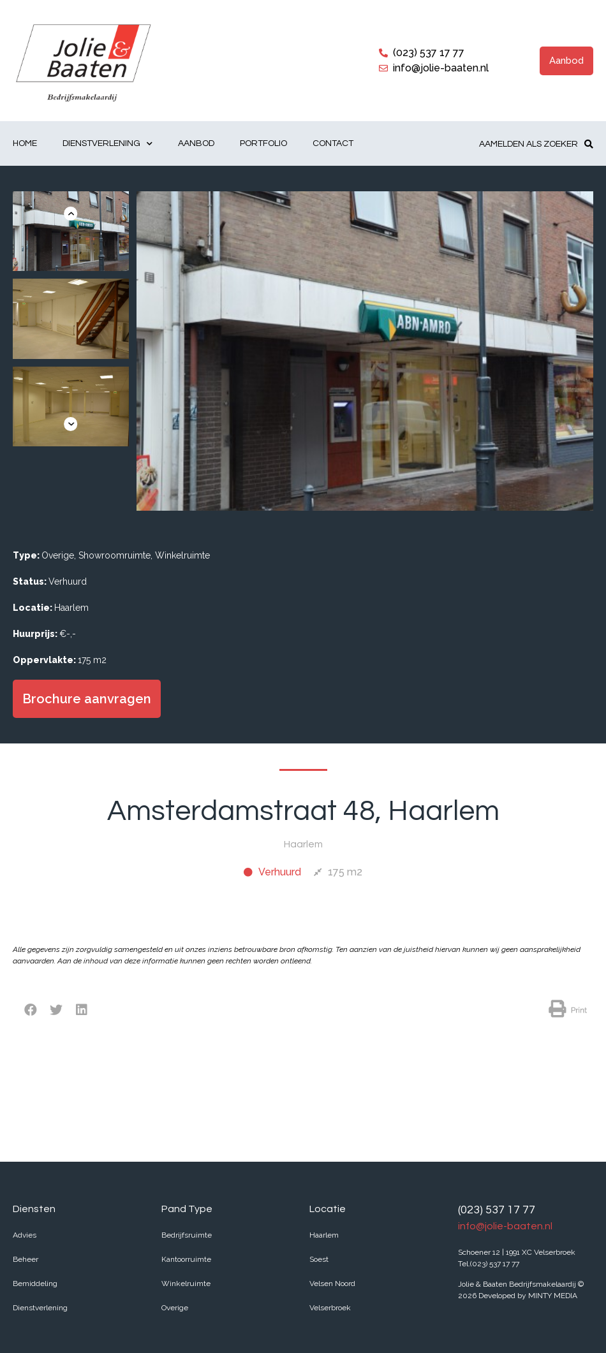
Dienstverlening (107, 144)
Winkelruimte (186, 1283)
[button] (566, 61)
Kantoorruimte (186, 1259)
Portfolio (263, 143)
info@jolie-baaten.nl (505, 1226)
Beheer (25, 1259)
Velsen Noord (332, 1283)
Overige (174, 1307)
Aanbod (196, 143)
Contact (333, 143)
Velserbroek (330, 1307)
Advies (24, 1235)
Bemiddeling (35, 1283)
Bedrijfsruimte (186, 1235)
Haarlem (324, 1235)
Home (25, 143)
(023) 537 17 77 (496, 1210)
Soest (319, 1259)
